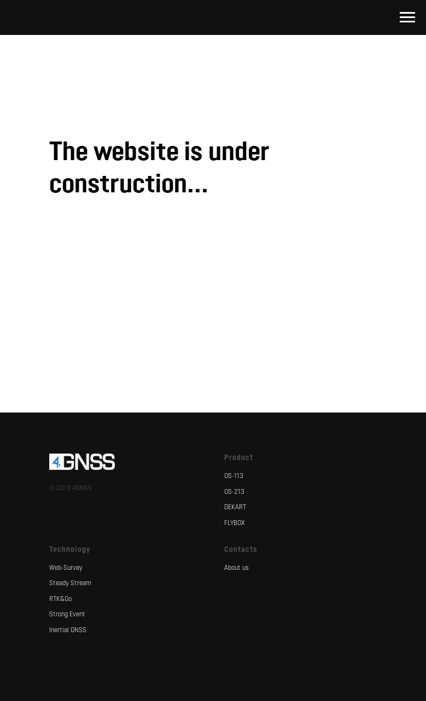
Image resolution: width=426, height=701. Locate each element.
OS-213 (234, 492)
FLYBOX (234, 523)
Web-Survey (66, 568)
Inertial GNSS (67, 630)
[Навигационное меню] (407, 17)
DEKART (235, 507)
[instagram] (247, 282)
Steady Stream (70, 583)
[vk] (213, 282)
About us (236, 568)
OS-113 (233, 476)
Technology (69, 550)
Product (238, 458)
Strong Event (67, 614)
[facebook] (179, 282)
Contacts (241, 550)
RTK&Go (60, 599)
